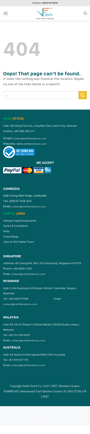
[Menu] (5, 13)
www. (31, 143)
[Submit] (83, 95)
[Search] (85, 13)
